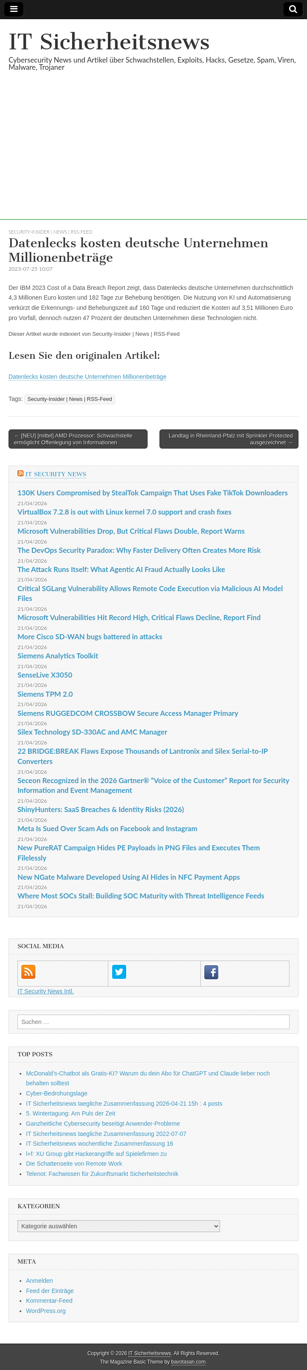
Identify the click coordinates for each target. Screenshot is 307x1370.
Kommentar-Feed (49, 1300)
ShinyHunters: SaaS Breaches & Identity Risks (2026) (100, 809)
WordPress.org (46, 1310)
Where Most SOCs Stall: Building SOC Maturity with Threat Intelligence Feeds (140, 895)
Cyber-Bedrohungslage (56, 1093)
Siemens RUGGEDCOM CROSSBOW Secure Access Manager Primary (127, 713)
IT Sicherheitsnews (109, 42)
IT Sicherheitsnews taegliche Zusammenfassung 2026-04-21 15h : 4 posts (124, 1103)
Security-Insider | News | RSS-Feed (51, 232)
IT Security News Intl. (45, 991)
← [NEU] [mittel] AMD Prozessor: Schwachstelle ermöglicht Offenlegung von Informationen (73, 439)
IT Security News (55, 474)
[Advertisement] (153, 160)
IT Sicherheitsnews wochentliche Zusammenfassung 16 (99, 1143)
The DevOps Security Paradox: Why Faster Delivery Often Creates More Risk (139, 550)
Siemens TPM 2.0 (45, 693)
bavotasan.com (188, 1362)
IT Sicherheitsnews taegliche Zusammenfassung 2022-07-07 (106, 1133)
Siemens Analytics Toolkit (57, 655)
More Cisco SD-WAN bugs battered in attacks (89, 636)
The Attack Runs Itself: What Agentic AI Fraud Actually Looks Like (121, 569)
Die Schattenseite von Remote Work (74, 1163)
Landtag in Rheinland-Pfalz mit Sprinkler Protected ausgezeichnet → (231, 439)
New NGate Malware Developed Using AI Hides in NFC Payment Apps (128, 876)
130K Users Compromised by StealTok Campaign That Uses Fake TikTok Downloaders (152, 492)
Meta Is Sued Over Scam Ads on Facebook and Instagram (107, 828)
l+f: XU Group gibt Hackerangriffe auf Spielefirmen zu (96, 1153)
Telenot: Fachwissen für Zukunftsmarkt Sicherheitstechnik (102, 1173)
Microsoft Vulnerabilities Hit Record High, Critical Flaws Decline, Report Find (139, 617)
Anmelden (39, 1280)
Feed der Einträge (50, 1290)
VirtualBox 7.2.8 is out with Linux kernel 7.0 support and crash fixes (124, 511)
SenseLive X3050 (44, 674)
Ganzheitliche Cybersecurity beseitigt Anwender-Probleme (103, 1123)
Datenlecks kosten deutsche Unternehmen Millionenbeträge (87, 376)
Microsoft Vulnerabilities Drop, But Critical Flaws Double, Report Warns (131, 530)
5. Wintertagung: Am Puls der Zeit (70, 1113)
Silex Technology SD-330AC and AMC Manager (92, 731)
